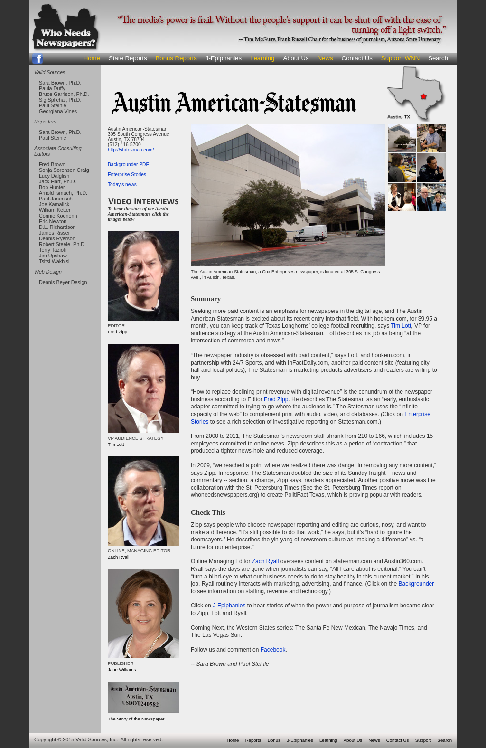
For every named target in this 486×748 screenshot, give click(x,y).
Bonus (274, 740)
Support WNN (400, 58)
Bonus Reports (176, 58)
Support (423, 740)
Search (438, 58)
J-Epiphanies (224, 58)
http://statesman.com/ (131, 149)
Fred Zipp (276, 399)
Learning (262, 58)
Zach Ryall (265, 561)
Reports (253, 740)
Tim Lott (401, 325)
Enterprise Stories (127, 174)
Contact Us (357, 58)
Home (92, 58)
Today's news (122, 184)
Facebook (273, 649)
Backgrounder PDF (128, 164)
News (325, 58)
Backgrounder (416, 583)
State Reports (128, 58)
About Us (295, 58)
